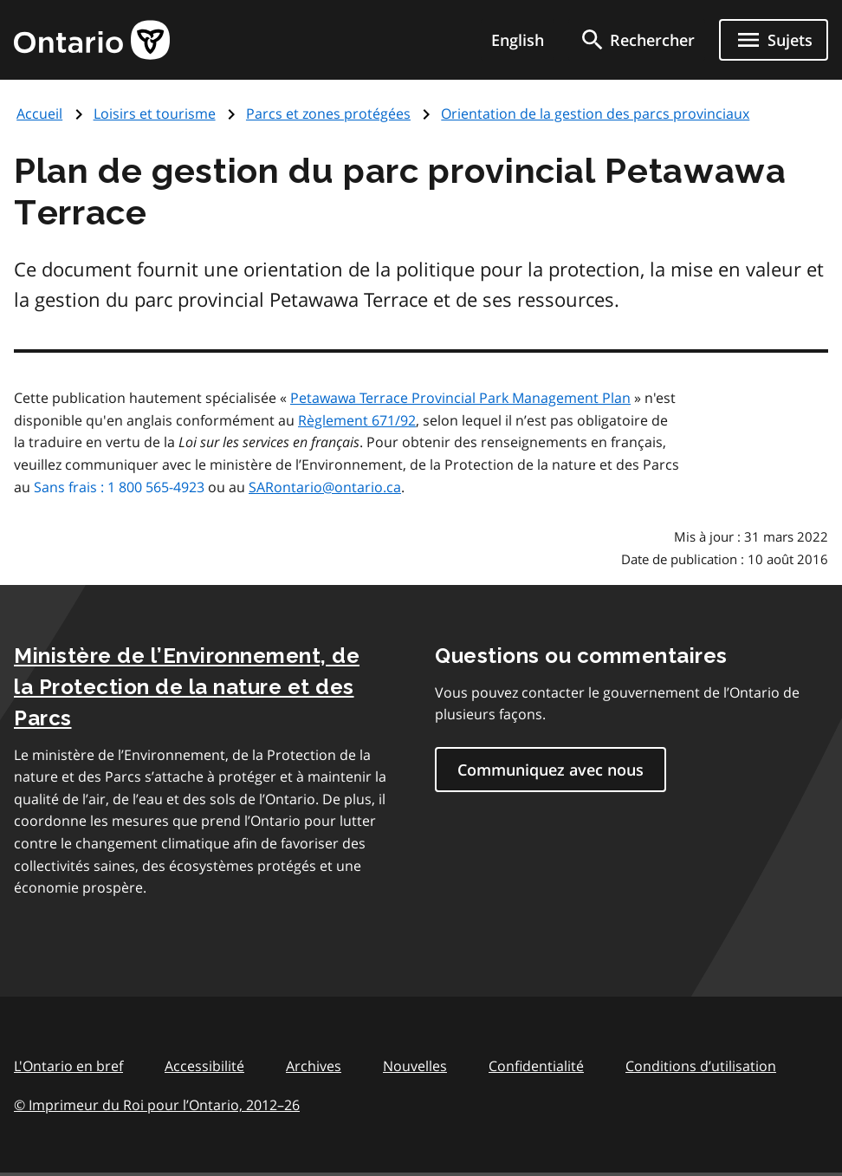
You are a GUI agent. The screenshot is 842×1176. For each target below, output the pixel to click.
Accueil (39, 113)
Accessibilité (204, 1065)
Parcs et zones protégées (328, 113)
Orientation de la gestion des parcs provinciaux (595, 113)
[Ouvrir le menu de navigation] (773, 40)
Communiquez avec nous (550, 769)
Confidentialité (536, 1065)
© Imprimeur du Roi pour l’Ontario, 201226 (157, 1104)
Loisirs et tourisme (155, 113)
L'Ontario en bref (68, 1065)
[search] (636, 40)
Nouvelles (415, 1065)
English (517, 39)
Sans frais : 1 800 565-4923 (119, 487)
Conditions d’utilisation (700, 1065)
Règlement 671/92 (357, 420)
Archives (313, 1065)
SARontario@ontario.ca (325, 487)
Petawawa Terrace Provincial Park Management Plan (460, 397)
